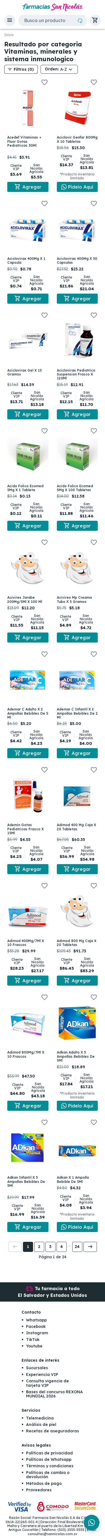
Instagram (37, 1332)
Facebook (36, 1326)
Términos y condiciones (49, 1465)
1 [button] (28, 1246)
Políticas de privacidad (49, 1453)
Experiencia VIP (42, 1374)
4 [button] (61, 1246)
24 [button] (77, 1246)
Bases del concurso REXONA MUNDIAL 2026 (54, 1394)
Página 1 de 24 (52, 1256)
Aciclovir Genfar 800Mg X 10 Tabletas (77, 139)
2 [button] (39, 1246)
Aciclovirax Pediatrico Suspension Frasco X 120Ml (76, 374)
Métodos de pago (44, 1483)
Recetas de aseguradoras (52, 1430)
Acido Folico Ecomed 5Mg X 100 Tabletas (75, 488)
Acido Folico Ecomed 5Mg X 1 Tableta (25, 488)
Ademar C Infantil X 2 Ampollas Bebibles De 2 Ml (77, 713)
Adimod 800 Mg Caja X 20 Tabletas (76, 943)
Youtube (34, 1346)
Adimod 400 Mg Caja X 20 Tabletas (76, 827)
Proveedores (39, 1489)
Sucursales (37, 1367)
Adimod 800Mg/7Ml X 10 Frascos (25, 1054)
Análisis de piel (41, 1424)
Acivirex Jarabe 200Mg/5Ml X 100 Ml (24, 599)
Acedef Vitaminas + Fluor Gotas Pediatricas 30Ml (24, 141)
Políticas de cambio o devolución (47, 1474)
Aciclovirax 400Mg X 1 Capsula (26, 260)
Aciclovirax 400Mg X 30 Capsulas (77, 260)
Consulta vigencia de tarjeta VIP (47, 1383)
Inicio (9, 35)
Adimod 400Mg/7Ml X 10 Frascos (25, 943)
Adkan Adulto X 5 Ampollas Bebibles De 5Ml (76, 1056)
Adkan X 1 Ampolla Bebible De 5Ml (73, 1179)
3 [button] (50, 1246)
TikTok (32, 1339)
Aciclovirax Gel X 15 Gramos (24, 372)
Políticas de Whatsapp (48, 1459)
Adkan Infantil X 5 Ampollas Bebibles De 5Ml (26, 1181)
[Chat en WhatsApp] (77, 187)
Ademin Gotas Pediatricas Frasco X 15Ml (25, 829)
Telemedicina (40, 1418)
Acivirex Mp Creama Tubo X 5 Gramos (74, 599)
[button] (9, 20)
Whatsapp (36, 1320)
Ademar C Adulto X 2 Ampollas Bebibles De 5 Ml (27, 713)
